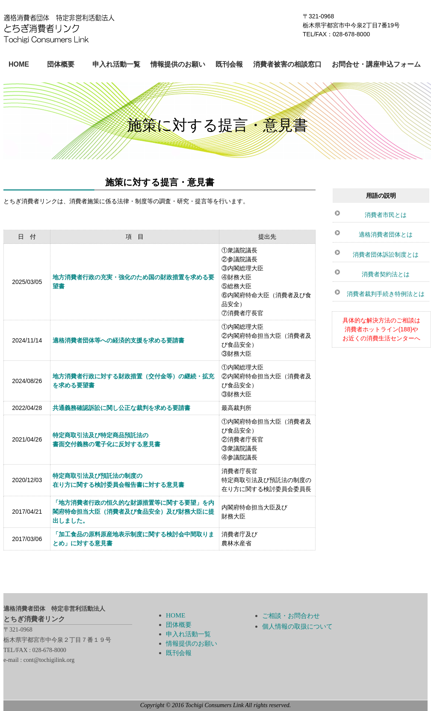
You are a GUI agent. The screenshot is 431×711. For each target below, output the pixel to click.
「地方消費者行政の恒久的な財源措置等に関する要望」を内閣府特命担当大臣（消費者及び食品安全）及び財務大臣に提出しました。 (133, 512)
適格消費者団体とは (386, 234)
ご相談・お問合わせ (291, 615)
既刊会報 (229, 64)
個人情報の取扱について (297, 626)
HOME (19, 64)
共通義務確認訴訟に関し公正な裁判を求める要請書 (121, 408)
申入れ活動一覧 (116, 64)
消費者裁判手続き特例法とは (386, 293)
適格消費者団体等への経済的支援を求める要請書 (118, 340)
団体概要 (60, 64)
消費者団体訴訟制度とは (386, 254)
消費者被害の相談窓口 (287, 64)
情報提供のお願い (178, 64)
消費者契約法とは (386, 274)
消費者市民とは (386, 214)
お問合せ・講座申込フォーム (376, 64)
